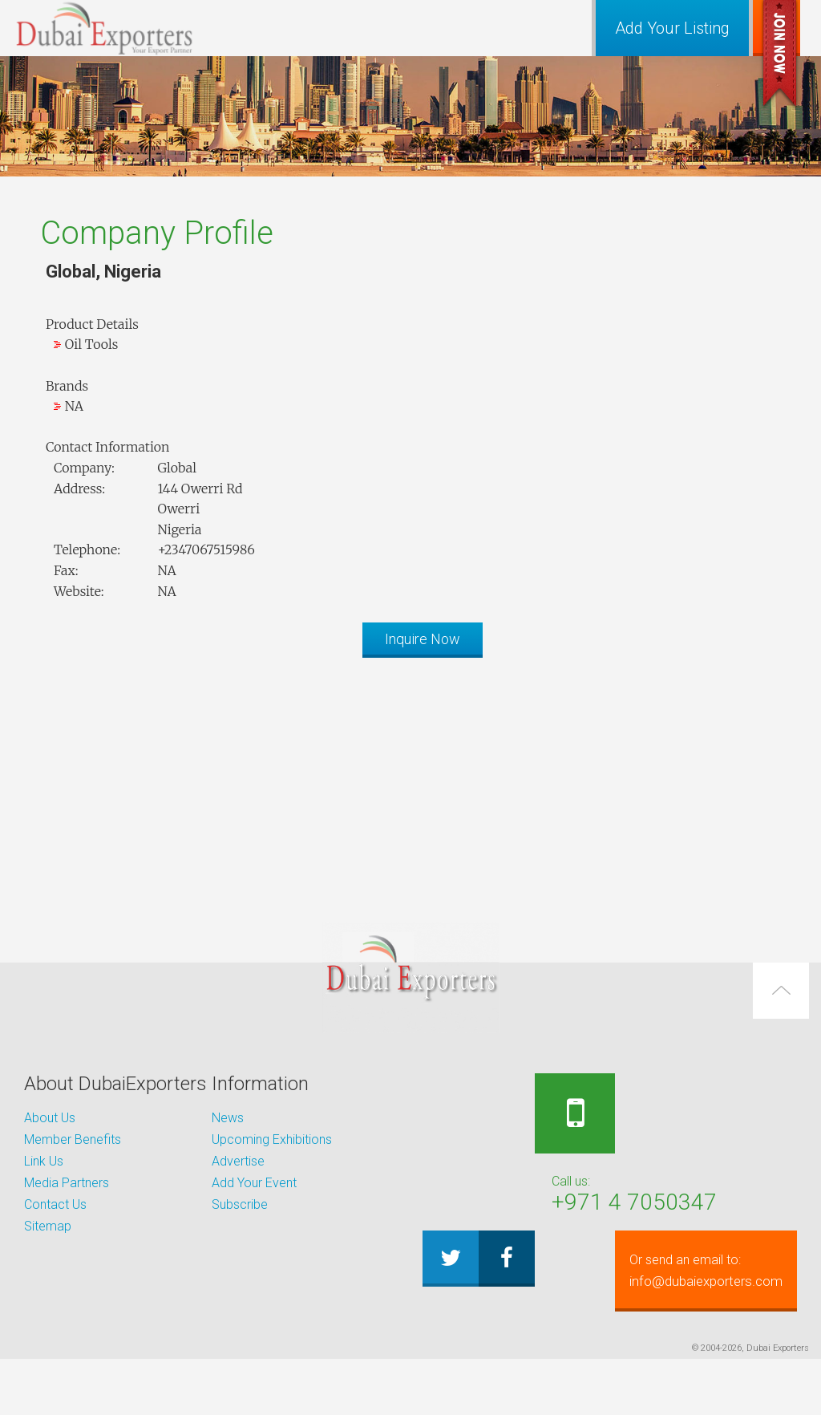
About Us (49, 1117)
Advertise (238, 1161)
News (228, 1117)
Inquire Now (422, 638)
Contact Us (55, 1204)
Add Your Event (254, 1182)
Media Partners (66, 1182)
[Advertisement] (410, 782)
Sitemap (47, 1226)
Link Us (43, 1161)
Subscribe (240, 1204)
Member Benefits (72, 1139)
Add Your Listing (672, 28)
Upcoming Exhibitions (272, 1139)
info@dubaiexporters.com (617, 1327)
